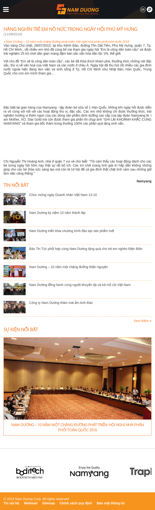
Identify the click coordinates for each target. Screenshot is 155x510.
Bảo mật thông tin (111, 503)
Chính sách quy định (76, 503)
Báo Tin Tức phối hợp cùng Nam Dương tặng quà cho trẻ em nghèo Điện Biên (85, 249)
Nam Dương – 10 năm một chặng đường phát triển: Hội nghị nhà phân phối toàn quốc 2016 (67, 41)
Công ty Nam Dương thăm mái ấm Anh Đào (61, 303)
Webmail (30, 503)
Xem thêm (142, 321)
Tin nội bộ (11, 503)
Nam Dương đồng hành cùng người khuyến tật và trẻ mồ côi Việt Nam (80, 285)
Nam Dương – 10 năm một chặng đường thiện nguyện (68, 267)
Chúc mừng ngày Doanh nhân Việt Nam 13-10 (63, 195)
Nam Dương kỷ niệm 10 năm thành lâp (57, 213)
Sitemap (48, 503)
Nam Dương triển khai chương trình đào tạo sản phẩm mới (71, 231)
